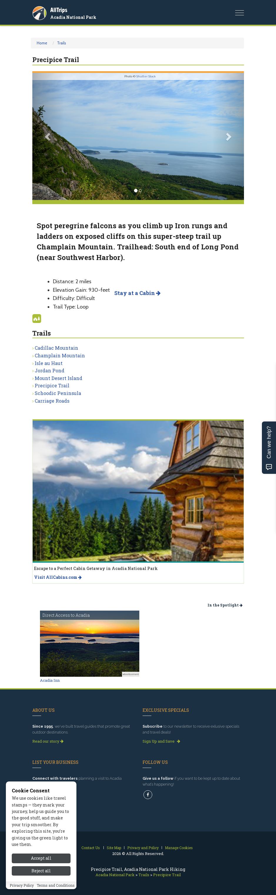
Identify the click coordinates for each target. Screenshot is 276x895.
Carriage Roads (52, 401)
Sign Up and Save (161, 741)
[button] (48, 136)
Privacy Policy (22, 885)
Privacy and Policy (143, 847)
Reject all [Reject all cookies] (41, 871)
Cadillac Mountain (56, 348)
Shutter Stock (146, 76)
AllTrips (58, 9)
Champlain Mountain (60, 355)
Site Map (114, 847)
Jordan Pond (49, 370)
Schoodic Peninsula (58, 393)
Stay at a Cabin (137, 292)
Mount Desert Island (58, 378)
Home (42, 43)
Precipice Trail (52, 385)
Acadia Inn (50, 680)
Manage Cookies (179, 847)
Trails (61, 43)
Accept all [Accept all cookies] (41, 858)
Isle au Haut (49, 363)
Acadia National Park (73, 17)
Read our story (47, 741)
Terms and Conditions (56, 885)
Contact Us (90, 847)
